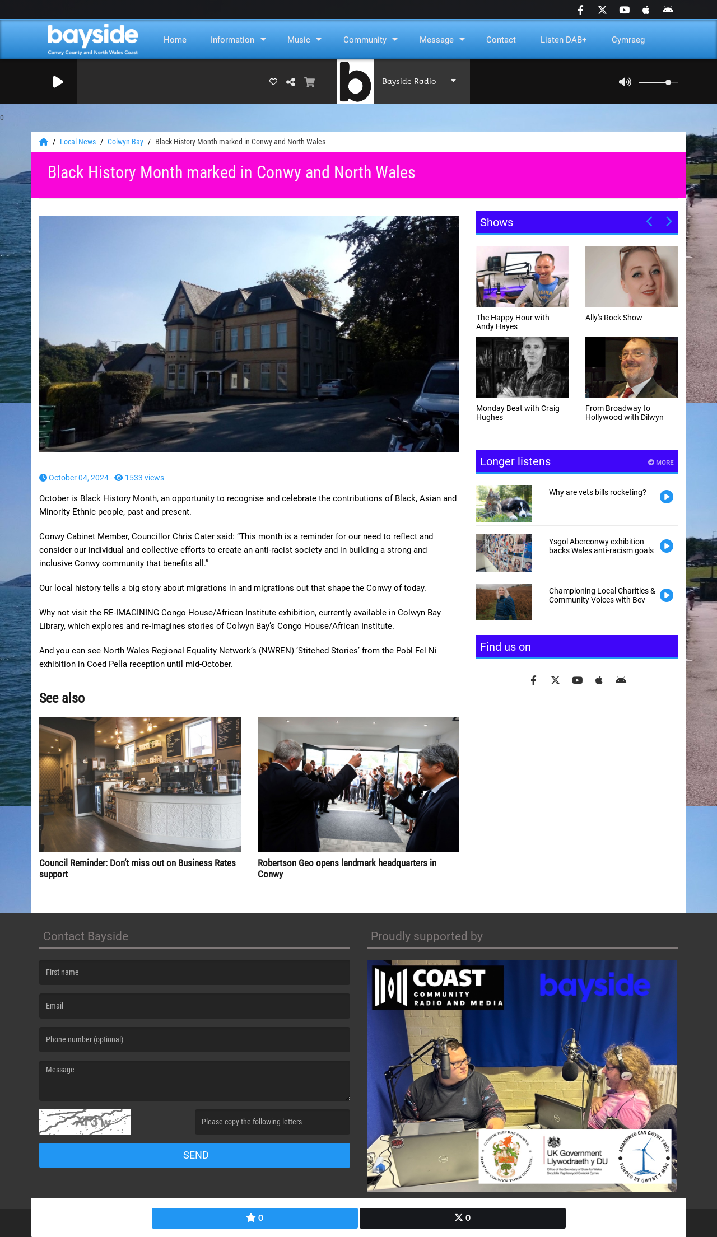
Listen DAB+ (564, 40)
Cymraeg (628, 40)
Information (232, 40)
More (660, 462)
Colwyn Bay (126, 141)
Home (175, 40)
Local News (78, 141)
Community (365, 40)
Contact (501, 40)
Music (298, 40)
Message (437, 40)
